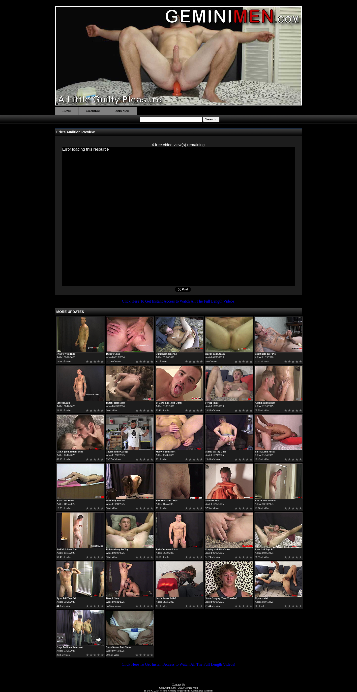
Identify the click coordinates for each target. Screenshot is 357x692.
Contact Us (178, 684)
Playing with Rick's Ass (217, 549)
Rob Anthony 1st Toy (117, 549)
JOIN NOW (123, 110)
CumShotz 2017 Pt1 (265, 353)
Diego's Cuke (113, 353)
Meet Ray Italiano (115, 500)
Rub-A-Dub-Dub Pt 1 (266, 500)
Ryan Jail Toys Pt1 (66, 598)
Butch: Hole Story (115, 402)
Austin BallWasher (265, 402)
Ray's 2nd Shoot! (66, 500)
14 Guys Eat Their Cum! (169, 402)
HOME (66, 110)
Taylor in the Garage (117, 451)
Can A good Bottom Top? (70, 451)
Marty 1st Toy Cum (215, 451)
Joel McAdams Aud (67, 549)
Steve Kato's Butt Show (118, 647)
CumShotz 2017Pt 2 (166, 353)
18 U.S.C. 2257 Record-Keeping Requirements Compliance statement (178, 690)
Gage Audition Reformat (70, 647)
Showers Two (212, 500)
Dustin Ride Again (215, 353)
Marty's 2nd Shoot (165, 451)
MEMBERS (93, 110)
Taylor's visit (261, 598)
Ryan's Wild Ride (66, 353)
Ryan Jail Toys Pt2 (264, 549)
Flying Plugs (211, 402)
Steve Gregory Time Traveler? (221, 598)
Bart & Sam (112, 598)
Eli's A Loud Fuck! (265, 451)
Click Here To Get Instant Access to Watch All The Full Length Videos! (179, 301)
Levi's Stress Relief (166, 598)
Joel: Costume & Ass (167, 549)
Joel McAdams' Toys (167, 500)
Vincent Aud (63, 402)
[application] (178, 216)
